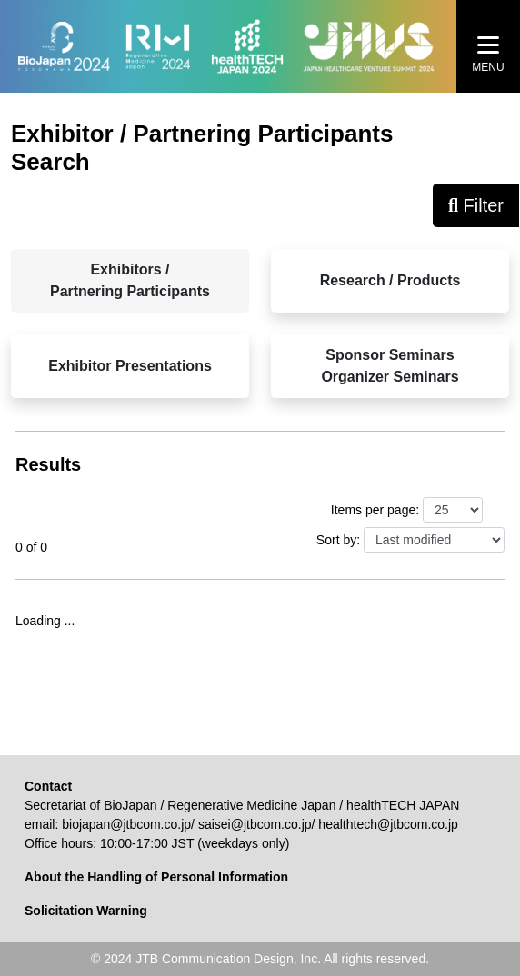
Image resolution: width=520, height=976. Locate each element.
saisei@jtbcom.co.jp (255, 824)
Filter (476, 205)
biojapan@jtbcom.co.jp (126, 824)
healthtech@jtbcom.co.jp (388, 824)
